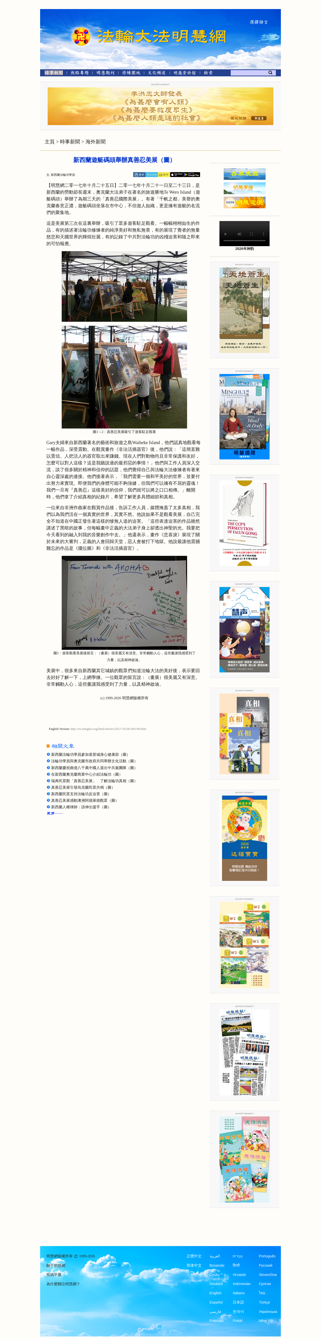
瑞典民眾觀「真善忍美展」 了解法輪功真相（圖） (94, 781)
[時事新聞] (52, 74)
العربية (215, 1256)
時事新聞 (70, 141)
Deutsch (216, 1284)
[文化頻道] (157, 74)
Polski (238, 1321)
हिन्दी (236, 1265)
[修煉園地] (131, 74)
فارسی (215, 1312)
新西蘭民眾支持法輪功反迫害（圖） (81, 794)
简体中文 (194, 1265)
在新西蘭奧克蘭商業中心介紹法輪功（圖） (87, 774)
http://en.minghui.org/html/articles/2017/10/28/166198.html (108, 729)
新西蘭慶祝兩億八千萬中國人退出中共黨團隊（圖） (94, 768)
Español (216, 1302)
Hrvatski (239, 1275)
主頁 (50, 141)
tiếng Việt (266, 1321)
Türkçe (264, 1302)
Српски (265, 1284)
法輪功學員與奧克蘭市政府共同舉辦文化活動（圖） (94, 761)
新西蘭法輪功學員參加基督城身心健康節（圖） (90, 755)
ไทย (262, 1293)
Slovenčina (268, 1275)
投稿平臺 (53, 1275)
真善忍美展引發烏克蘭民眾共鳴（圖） (83, 787)
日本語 (238, 1302)
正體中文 (194, 1256)
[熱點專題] (79, 74)
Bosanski (217, 1265)
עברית (238, 1256)
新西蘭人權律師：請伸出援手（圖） (81, 807)
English (216, 1293)
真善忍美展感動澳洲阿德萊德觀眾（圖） (85, 800)
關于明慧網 (55, 1266)
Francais (217, 1321)
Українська (268, 1312)
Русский (265, 1265)
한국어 (238, 1312)
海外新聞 (96, 141)
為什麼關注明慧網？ (63, 1284)
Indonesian (242, 1284)
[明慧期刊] (105, 74)
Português (267, 1256)
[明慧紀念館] (185, 74)
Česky (215, 1275)
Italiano (239, 1293)
